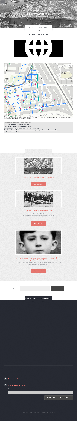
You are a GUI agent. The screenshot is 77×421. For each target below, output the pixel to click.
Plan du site (37, 412)
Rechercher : (16, 288)
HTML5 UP (52, 412)
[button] (12, 91)
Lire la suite (39, 184)
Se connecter (45, 412)
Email (9, 389)
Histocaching (38, 13)
